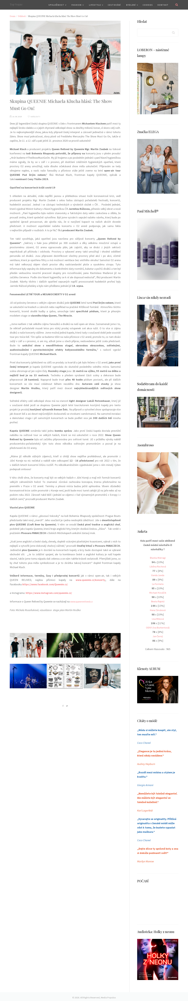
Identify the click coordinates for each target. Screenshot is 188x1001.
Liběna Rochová (157, 566)
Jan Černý (157, 635)
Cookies (148, 5)
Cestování (114, 5)
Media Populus (108, 995)
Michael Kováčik (158, 592)
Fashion (77, 5)
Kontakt (163, 5)
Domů (12, 16)
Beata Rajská (157, 600)
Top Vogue (16, 4)
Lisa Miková (157, 617)
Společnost (56, 5)
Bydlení (131, 5)
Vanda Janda (158, 575)
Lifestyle (95, 5)
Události (22, 16)
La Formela (157, 583)
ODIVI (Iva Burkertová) (157, 626)
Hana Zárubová (157, 609)
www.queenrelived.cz (82, 601)
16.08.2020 (17, 116)
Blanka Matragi (157, 557)
